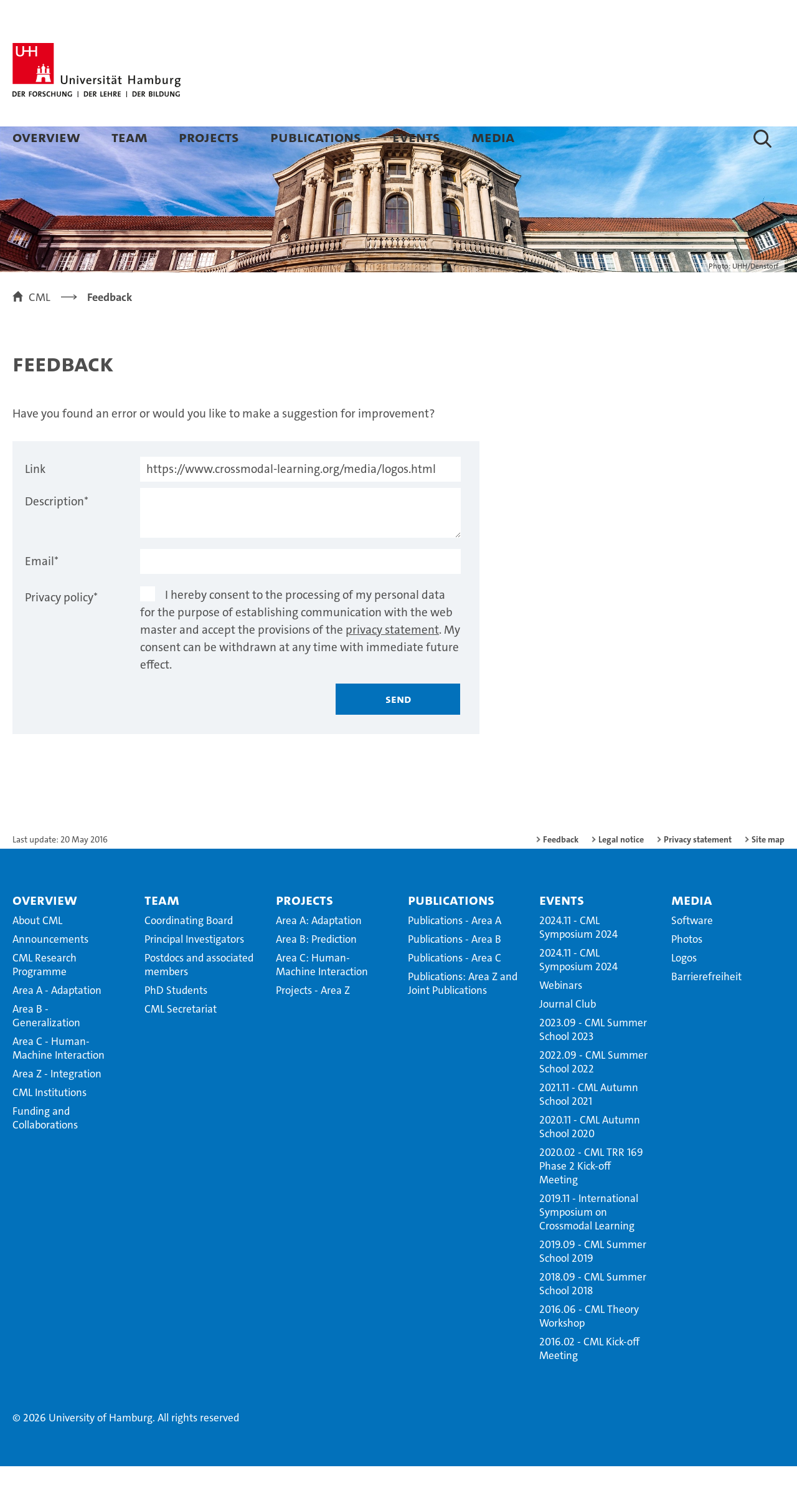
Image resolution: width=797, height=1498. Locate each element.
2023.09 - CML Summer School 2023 (593, 1061)
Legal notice (621, 871)
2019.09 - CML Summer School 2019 (592, 1283)
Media (492, 136)
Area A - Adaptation (56, 1022)
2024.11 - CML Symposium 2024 (578, 959)
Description (56, 533)
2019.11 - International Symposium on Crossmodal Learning (588, 1243)
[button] (762, 138)
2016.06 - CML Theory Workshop (589, 1348)
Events (416, 136)
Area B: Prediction (316, 971)
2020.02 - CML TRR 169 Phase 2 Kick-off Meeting (591, 1197)
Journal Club (567, 1035)
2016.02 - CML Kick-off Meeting (589, 1380)
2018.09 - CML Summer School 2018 (592, 1315)
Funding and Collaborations (45, 1149)
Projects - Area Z (313, 1022)
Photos (686, 971)
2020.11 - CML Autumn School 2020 (589, 1158)
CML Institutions (49, 1124)
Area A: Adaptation (319, 952)
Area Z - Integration (56, 1105)
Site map (768, 871)
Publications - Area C (454, 989)
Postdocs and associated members (198, 996)
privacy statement (392, 661)
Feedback (560, 871)
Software (692, 952)
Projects (209, 136)
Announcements (50, 971)
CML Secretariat (180, 1040)
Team (129, 136)
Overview (46, 136)
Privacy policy (61, 629)
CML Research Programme (44, 996)
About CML (37, 952)
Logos (684, 989)
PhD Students (175, 1022)
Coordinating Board (188, 952)
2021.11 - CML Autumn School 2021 (588, 1126)
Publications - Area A (454, 952)
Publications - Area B (454, 971)
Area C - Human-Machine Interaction (58, 1080)
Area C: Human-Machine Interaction (322, 996)
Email (42, 593)
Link (35, 500)
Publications (315, 136)
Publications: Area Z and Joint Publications (462, 1015)
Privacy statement (698, 871)
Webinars (560, 1017)
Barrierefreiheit (706, 1008)
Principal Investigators (194, 971)
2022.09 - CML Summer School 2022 (593, 1093)
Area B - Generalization (46, 1047)
